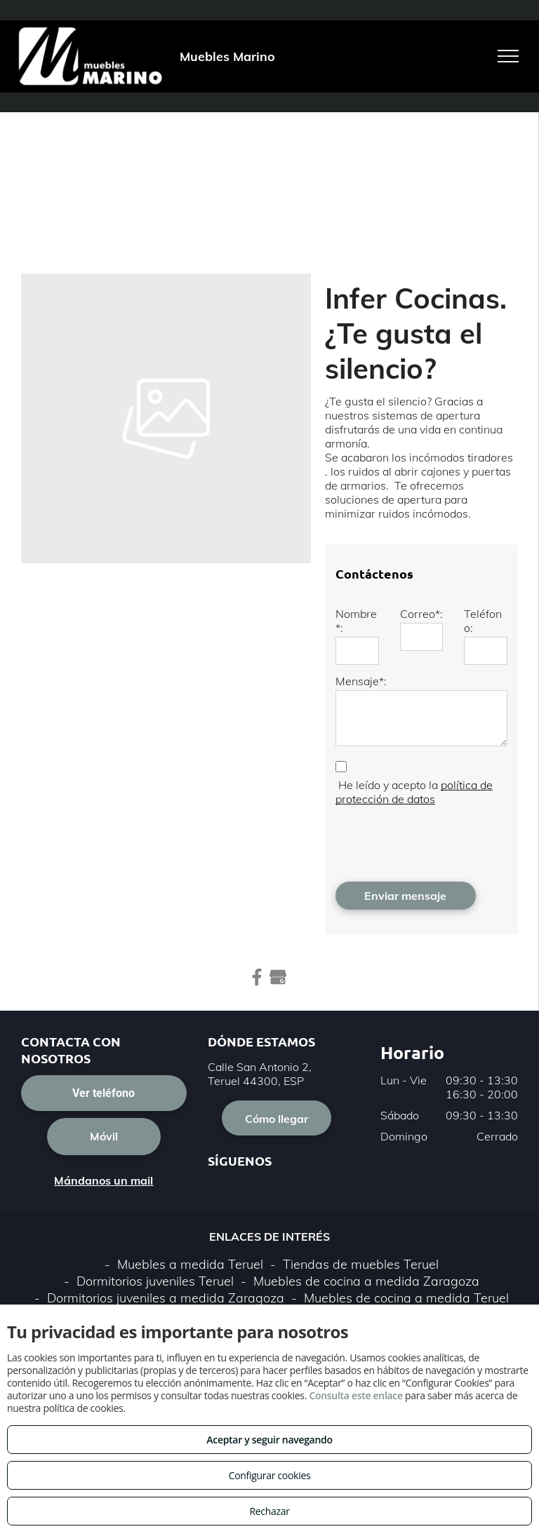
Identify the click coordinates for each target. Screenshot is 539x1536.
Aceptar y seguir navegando (269, 1439)
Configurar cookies (270, 1475)
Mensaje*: (361, 681)
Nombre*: (356, 621)
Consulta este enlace (355, 1395)
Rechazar (269, 1511)
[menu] (508, 56)
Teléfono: (483, 621)
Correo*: (421, 614)
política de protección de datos (414, 792)
